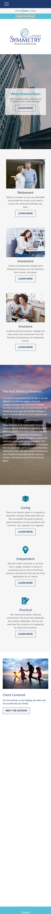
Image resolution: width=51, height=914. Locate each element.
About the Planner (25, 16)
